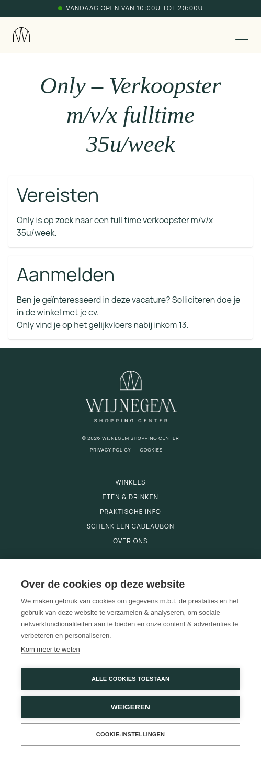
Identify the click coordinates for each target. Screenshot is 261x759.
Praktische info (130, 511)
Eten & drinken (130, 496)
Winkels (130, 482)
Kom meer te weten (50, 649)
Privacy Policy (110, 449)
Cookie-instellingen (130, 734)
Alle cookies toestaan (130, 679)
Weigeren (130, 707)
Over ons (130, 540)
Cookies (151, 449)
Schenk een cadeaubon (131, 526)
